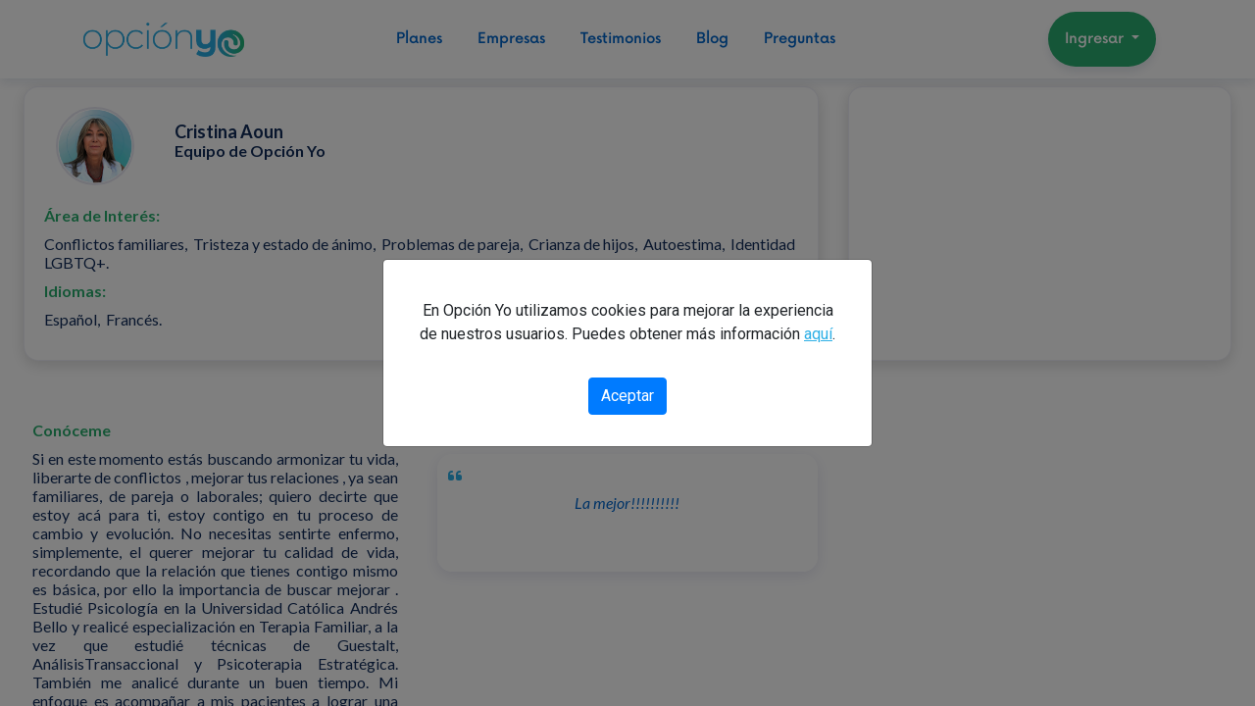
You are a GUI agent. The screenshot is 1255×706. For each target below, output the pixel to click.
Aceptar (627, 395)
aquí (818, 334)
